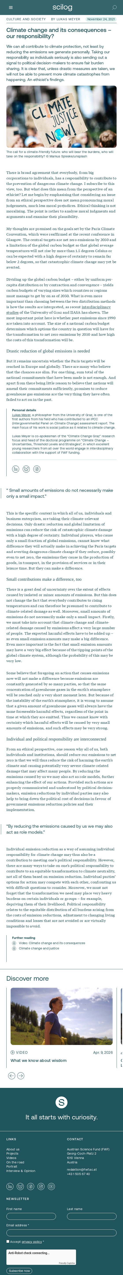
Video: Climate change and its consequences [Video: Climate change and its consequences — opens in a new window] (52, 943)
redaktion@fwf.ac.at (82, 1169)
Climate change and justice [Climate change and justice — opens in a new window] (39, 948)
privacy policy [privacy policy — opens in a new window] (32, 1242)
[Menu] (11, 7)
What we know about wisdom (39, 1060)
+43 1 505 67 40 (78, 1174)
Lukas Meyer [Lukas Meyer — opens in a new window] (21, 415)
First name (14, 1209)
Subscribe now (19, 1271)
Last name (74, 1209)
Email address (17, 1225)
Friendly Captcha (67, 1263)
